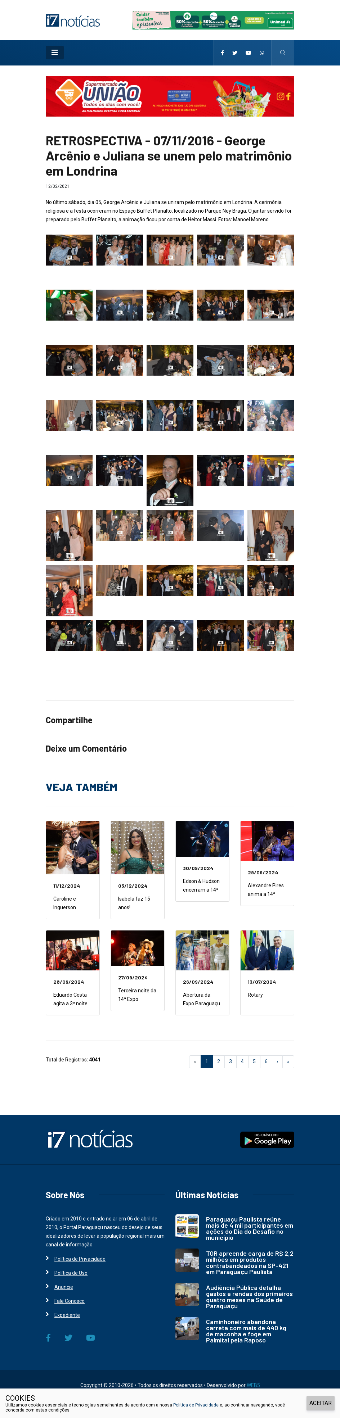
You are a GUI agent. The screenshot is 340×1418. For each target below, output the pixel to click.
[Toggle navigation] (55, 52)
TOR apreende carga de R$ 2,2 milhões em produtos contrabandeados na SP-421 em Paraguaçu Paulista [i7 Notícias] (250, 1262)
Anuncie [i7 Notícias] (63, 1287)
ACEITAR (320, 1403)
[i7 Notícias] (73, 20)
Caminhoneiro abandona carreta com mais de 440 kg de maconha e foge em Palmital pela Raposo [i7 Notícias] (246, 1331)
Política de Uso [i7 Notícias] (71, 1273)
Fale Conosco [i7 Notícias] (69, 1301)
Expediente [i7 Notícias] (67, 1315)
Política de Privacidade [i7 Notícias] (80, 1259)
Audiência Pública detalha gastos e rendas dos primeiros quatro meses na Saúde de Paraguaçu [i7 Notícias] (249, 1296)
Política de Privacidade (196, 1405)
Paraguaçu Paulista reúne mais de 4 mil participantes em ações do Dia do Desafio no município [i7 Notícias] (249, 1228)
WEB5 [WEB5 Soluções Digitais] (253, 1385)
